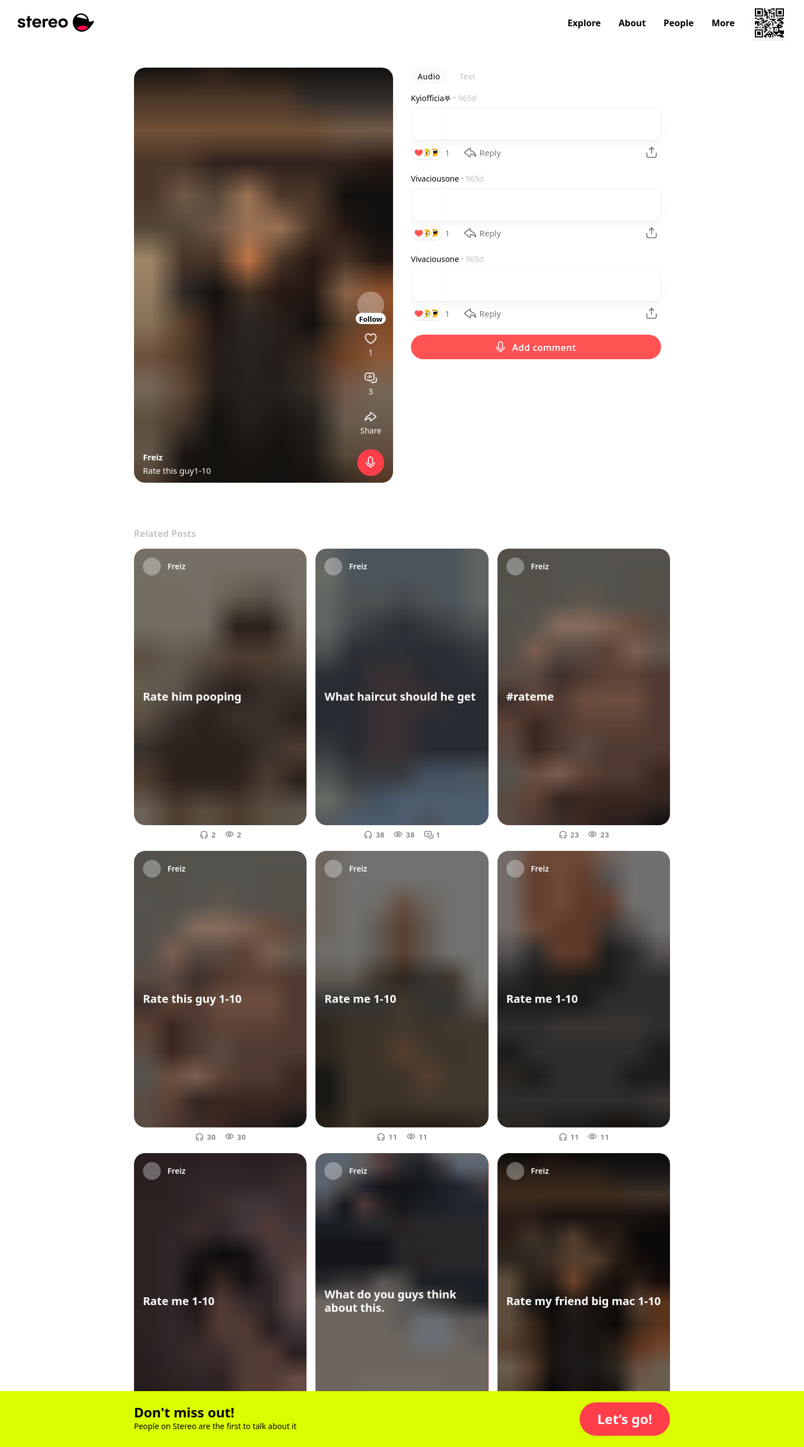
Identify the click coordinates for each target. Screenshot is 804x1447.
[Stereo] (56, 22)
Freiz (152, 457)
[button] (625, 1419)
